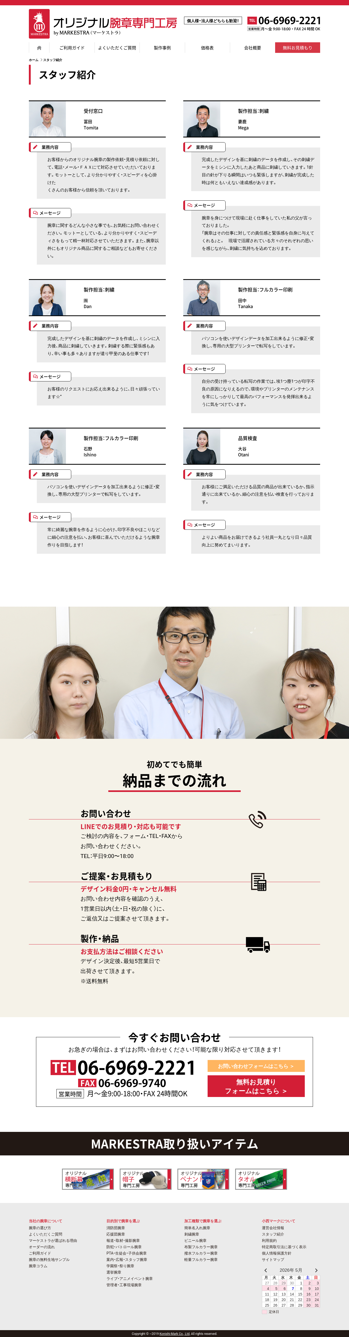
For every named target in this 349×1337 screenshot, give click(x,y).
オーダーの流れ (42, 1246)
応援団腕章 (115, 1234)
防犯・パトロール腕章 (124, 1246)
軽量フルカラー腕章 (201, 1259)
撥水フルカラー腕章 (201, 1253)
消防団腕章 (115, 1227)
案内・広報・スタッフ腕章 (126, 1259)
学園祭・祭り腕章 (120, 1265)
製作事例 (162, 47)
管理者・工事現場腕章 (124, 1284)
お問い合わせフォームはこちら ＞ (256, 1065)
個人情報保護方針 (277, 1253)
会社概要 (252, 47)
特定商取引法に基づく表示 (284, 1246)
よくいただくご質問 (117, 47)
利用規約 (269, 1240)
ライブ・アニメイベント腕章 (129, 1278)
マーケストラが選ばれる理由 (53, 1240)
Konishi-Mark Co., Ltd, (174, 1333)
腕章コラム (38, 1265)
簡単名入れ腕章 (197, 1227)
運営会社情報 (273, 1227)
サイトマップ (273, 1259)
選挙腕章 (113, 1272)
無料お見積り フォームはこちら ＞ (256, 1086)
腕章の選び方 (40, 1227)
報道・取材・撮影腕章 (123, 1240)
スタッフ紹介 (273, 1234)
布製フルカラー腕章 (201, 1246)
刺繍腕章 (191, 1234)
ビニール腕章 (195, 1240)
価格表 (207, 47)
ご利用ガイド (72, 47)
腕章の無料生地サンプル (49, 1259)
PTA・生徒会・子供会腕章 (126, 1253)
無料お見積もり (297, 47)
